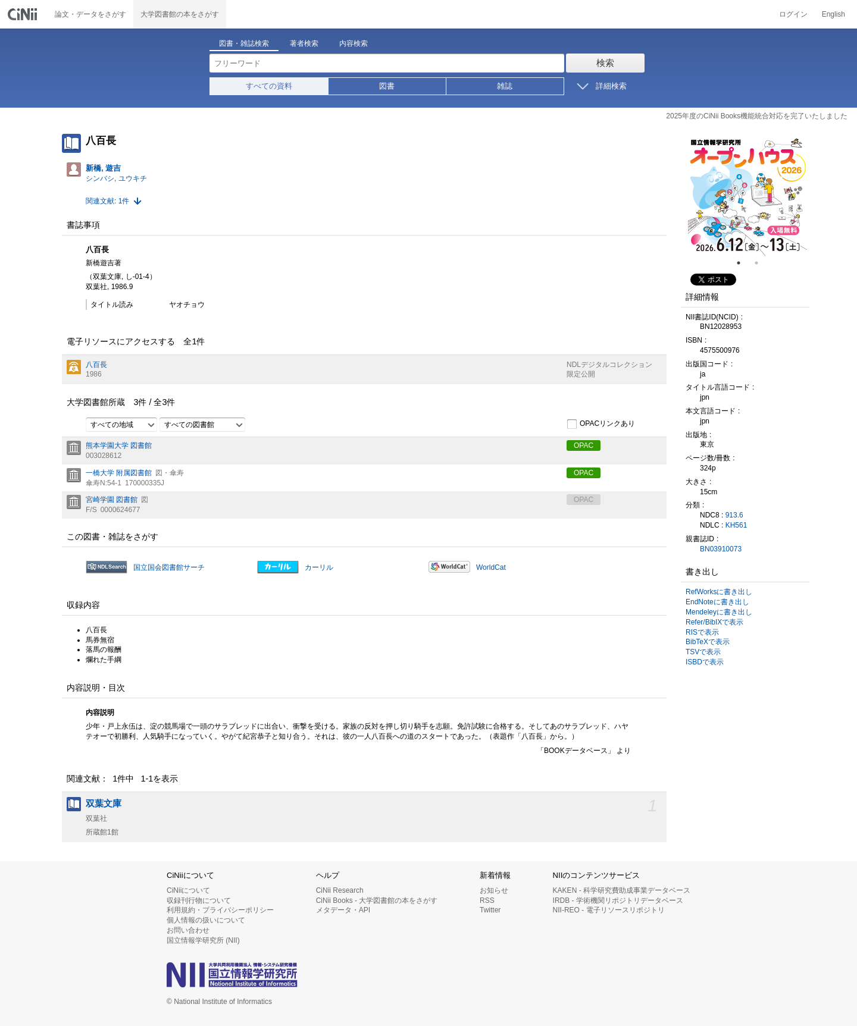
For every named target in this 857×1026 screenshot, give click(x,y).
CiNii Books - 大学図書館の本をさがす (377, 900)
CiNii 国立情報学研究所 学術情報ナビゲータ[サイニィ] (24, 14)
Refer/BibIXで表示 (714, 622)
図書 (387, 85)
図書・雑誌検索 (244, 43)
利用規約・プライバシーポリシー (220, 910)
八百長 (96, 364)
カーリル (319, 567)
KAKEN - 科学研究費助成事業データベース (621, 890)
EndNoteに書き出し (717, 602)
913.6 (734, 515)
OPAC (583, 445)
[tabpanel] (747, 196)
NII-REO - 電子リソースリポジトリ (609, 910)
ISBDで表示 (705, 662)
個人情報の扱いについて (206, 920)
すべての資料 (269, 85)
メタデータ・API (343, 910)
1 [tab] (743, 263)
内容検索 (353, 43)
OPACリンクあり (601, 424)
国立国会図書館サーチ (169, 567)
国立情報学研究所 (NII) (203, 940)
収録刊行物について (199, 900)
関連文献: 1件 (107, 201)
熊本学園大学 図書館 (119, 445)
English (833, 14)
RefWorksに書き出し (719, 592)
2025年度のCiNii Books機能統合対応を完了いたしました (756, 116)
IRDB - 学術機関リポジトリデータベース (618, 900)
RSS (487, 900)
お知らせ (494, 890)
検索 (605, 63)
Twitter (490, 910)
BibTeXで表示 (708, 642)
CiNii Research (340, 890)
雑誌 (504, 85)
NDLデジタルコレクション (609, 364)
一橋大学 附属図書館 (119, 473)
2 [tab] (761, 263)
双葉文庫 (103, 803)
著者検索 (304, 43)
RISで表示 (702, 632)
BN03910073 (721, 549)
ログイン (793, 14)
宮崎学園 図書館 (111, 499)
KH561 (736, 525)
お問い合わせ (188, 930)
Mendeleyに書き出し (719, 612)
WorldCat (491, 567)
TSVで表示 (703, 652)
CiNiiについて (188, 890)
